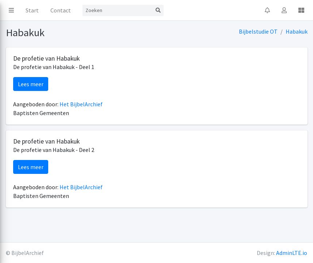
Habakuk (297, 31)
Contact (60, 10)
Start (32, 10)
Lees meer (30, 84)
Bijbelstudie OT (258, 31)
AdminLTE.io (291, 252)
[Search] (118, 10)
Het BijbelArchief (81, 104)
